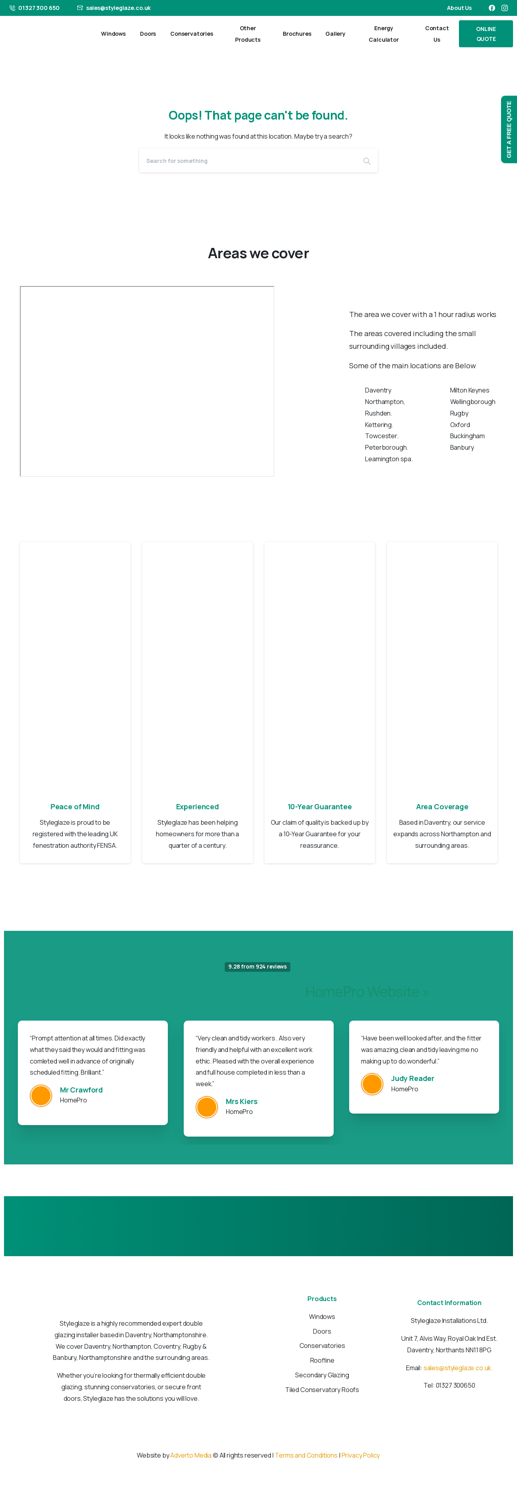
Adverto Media (191, 1455)
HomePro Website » (367, 991)
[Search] (247, 160)
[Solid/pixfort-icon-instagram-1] (266, 1443)
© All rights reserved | (243, 1455)
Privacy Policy (361, 1455)
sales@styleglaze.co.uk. (458, 1367)
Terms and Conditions (306, 1455)
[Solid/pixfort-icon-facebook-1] (250, 1443)
